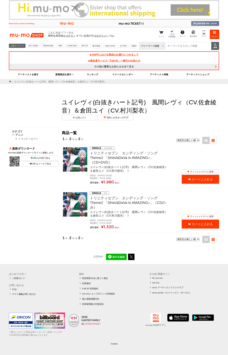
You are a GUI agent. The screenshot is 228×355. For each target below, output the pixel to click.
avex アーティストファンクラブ (167, 287)
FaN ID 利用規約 (90, 288)
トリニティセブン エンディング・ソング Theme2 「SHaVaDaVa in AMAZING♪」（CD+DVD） (124, 157)
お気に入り (81, 117)
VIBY (60, 46)
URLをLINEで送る (40, 158)
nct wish (123, 46)
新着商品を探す (63, 74)
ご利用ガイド (18, 278)
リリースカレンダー (122, 74)
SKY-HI (84, 46)
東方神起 (96, 46)
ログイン (101, 35)
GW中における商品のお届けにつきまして (114, 54)
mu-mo (155, 283)
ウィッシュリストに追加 (200, 171)
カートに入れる (202, 179)
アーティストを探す (28, 74)
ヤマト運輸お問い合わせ (24, 294)
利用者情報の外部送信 (92, 304)
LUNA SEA (72, 46)
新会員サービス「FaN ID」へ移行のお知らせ (114, 60)
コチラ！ (71, 35)
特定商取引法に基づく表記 (95, 278)
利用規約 (86, 283)
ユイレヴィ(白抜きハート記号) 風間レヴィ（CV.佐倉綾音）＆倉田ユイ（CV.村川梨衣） (129, 169)
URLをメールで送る (40, 164)
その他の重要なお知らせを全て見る (114, 66)
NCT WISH (33, 46)
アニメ (17, 134)
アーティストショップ (197, 74)
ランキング (92, 74)
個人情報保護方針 (90, 299)
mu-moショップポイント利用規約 (98, 294)
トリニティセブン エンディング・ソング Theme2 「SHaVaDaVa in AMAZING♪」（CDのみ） (128, 202)
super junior (110, 46)
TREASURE (48, 46)
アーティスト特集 (159, 74)
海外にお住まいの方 (117, 117)
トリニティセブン (28, 138)
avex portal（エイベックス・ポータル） (171, 292)
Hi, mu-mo (157, 278)
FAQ (14, 289)
